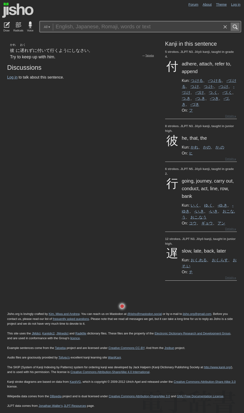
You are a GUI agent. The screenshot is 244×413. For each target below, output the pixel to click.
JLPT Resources (75, 406)
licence (75, 338)
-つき (214, 98)
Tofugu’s (64, 357)
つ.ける (197, 80)
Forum (193, 4)
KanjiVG (75, 381)
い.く (195, 205)
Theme (221, 4)
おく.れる (199, 260)
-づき (194, 104)
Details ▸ (230, 116)
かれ (194, 147)
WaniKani (114, 357)
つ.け (194, 86)
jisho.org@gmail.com (197, 314)
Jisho (18, 10)
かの (207, 147)
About (207, 4)
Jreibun (169, 348)
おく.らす (220, 260)
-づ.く (227, 92)
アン (221, 223)
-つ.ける (215, 80)
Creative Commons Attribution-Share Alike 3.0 (205, 381)
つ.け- (209, 86)
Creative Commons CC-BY (126, 348)
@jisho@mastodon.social (144, 314)
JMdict (36, 333)
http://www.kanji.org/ (217, 367)
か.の (219, 147)
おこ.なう (198, 217)
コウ (193, 223)
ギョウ (207, 223)
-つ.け (223, 86)
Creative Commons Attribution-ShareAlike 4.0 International (110, 372)
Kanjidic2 (48, 333)
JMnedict (62, 333)
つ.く (213, 92)
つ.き (186, 98)
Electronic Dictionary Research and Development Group (192, 333)
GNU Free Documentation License (200, 396)
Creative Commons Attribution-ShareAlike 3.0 (139, 396)
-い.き (199, 211)
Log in (235, 4)
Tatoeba (149, 55)
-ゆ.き (222, 205)
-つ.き (200, 98)
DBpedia (55, 396)
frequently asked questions (71, 319)
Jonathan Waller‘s (51, 406)
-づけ (199, 92)
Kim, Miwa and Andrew (64, 314)
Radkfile (80, 333)
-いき (213, 211)
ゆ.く (208, 205)
